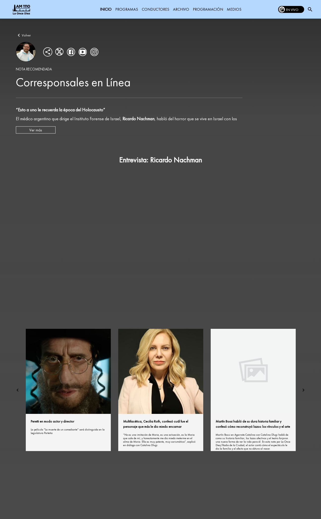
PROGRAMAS (126, 9)
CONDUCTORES (155, 9)
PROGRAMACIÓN (208, 9)
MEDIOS (234, 9)
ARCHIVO (181, 9)
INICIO (106, 9)
